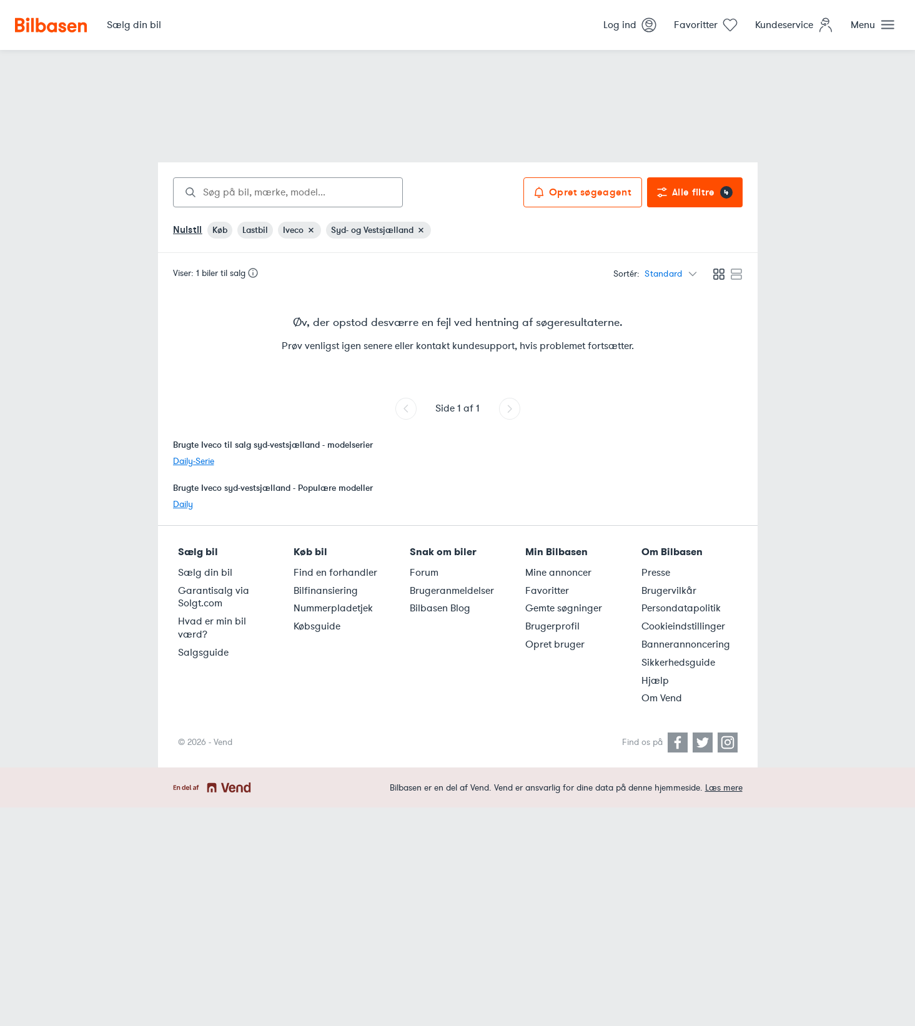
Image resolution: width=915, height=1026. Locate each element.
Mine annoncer (558, 573)
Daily (183, 504)
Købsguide (317, 626)
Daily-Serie (193, 461)
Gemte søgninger (563, 608)
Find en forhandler (335, 573)
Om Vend (661, 698)
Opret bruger (555, 644)
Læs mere (724, 788)
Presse (655, 573)
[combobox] (288, 192)
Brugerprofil (552, 626)
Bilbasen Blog (440, 608)
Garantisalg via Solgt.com (213, 597)
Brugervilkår (668, 591)
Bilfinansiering (326, 591)
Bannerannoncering (685, 644)
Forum (424, 573)
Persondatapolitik (681, 608)
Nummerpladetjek (333, 608)
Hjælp (655, 681)
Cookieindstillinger (683, 626)
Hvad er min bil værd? (212, 627)
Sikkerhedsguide (678, 662)
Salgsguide (203, 652)
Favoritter (547, 591)
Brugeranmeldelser (452, 591)
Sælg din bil (205, 573)
